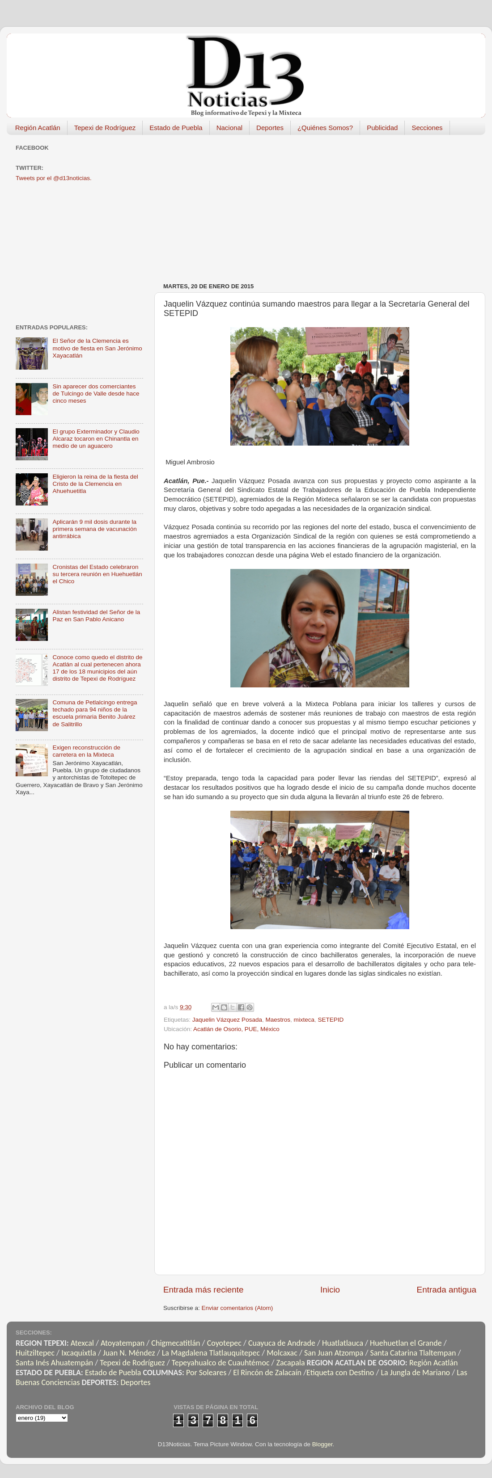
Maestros (277, 1019)
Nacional (229, 127)
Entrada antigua (446, 1289)
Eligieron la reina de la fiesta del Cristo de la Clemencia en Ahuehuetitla (95, 483)
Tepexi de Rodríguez (105, 127)
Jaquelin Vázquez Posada (227, 1019)
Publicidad (382, 127)
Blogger (322, 1444)
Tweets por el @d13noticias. (54, 178)
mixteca (303, 1019)
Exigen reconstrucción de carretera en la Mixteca (86, 751)
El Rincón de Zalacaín (267, 1372)
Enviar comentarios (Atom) (237, 1308)
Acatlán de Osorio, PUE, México (236, 1029)
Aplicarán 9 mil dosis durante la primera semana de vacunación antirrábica (94, 528)
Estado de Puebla (175, 127)
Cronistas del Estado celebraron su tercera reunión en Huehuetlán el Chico (97, 574)
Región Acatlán (37, 127)
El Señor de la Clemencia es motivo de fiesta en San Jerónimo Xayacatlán (97, 347)
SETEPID (331, 1019)
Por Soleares (206, 1372)
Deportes (270, 127)
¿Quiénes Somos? (325, 127)
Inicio (330, 1289)
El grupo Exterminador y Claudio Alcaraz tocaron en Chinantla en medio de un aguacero (95, 438)
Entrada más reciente (203, 1289)
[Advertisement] (254, 204)
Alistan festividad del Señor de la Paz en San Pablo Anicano (96, 616)
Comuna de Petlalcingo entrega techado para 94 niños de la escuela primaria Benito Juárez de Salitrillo (94, 713)
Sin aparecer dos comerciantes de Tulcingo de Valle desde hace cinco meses (95, 393)
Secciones (426, 127)
